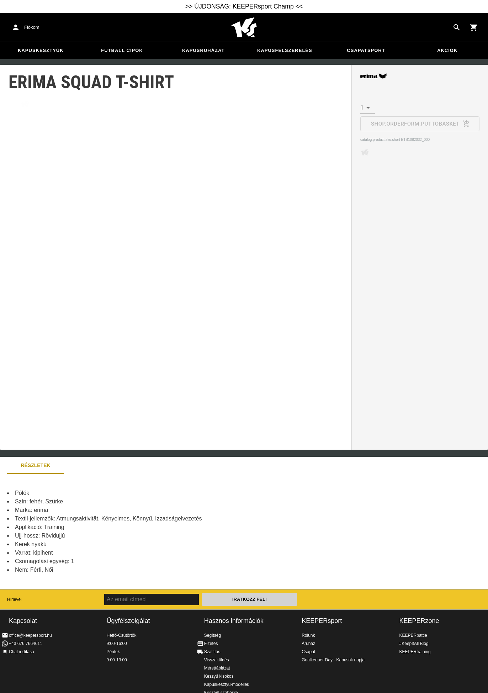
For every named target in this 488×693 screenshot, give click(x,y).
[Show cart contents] (474, 27)
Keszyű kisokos (219, 676)
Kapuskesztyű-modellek (226, 684)
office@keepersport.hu (30, 635)
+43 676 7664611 (25, 643)
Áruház (308, 643)
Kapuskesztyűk (41, 50)
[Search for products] (457, 27)
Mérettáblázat (217, 668)
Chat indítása (21, 651)
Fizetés (211, 643)
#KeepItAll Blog (414, 643)
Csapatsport (366, 50)
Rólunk (308, 635)
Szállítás (212, 651)
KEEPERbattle (413, 635)
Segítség (212, 635)
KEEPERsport (322, 620)
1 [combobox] (362, 107)
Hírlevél (14, 599)
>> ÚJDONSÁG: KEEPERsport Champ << (244, 6)
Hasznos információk (234, 620)
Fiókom (31, 27)
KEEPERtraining (415, 651)
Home (244, 27)
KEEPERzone (419, 620)
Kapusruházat (203, 50)
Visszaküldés (216, 659)
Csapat (308, 651)
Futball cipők (122, 50)
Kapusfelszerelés (284, 50)
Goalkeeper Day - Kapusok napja (333, 659)
